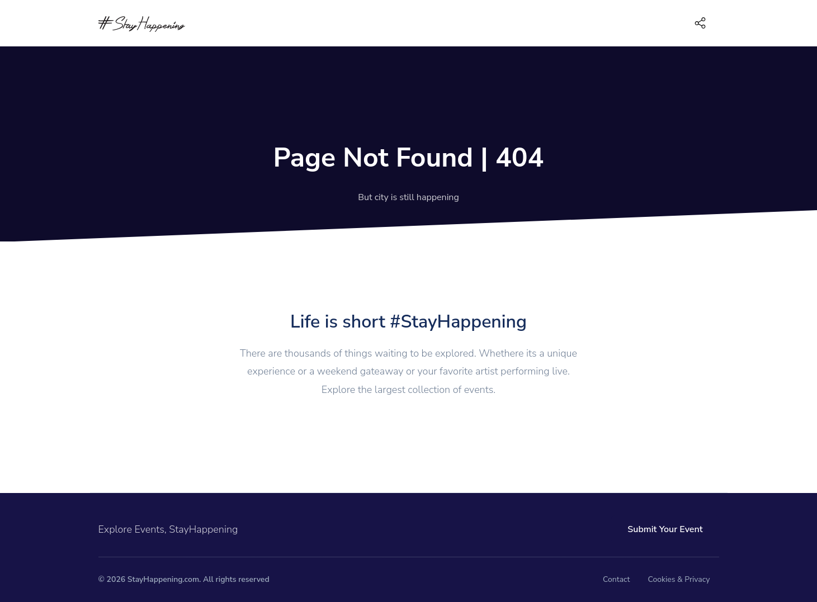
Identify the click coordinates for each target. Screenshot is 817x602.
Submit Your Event (664, 529)
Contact (616, 579)
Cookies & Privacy (679, 579)
